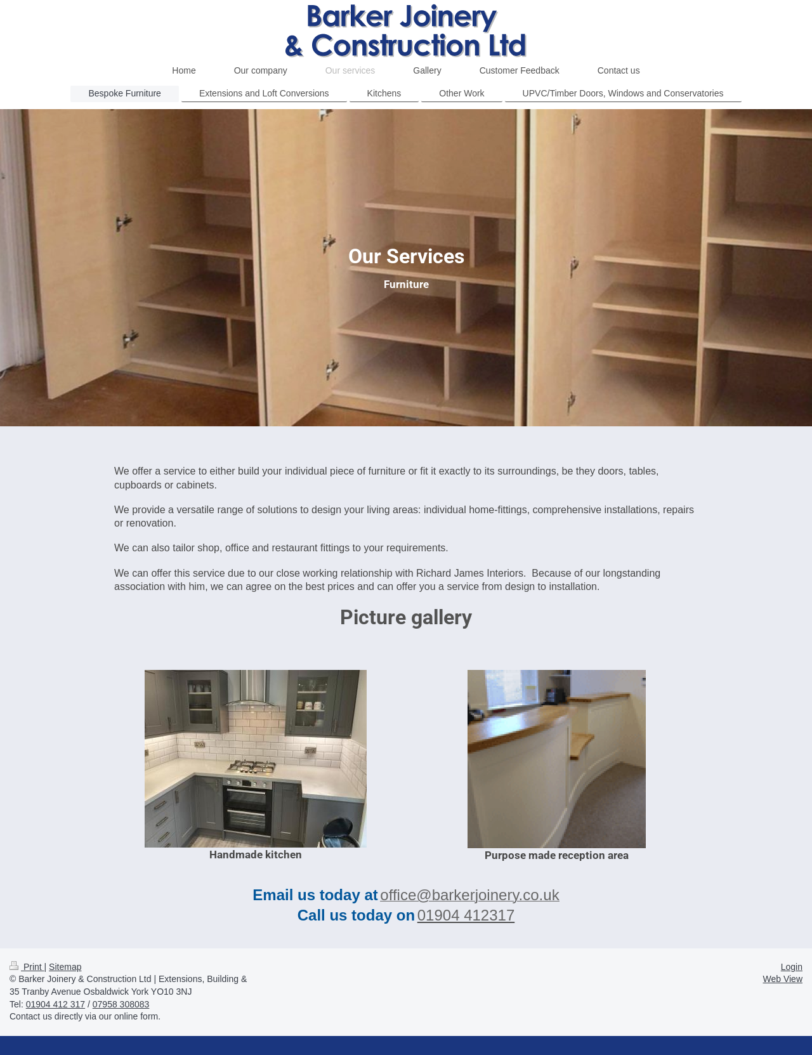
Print (27, 967)
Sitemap (65, 967)
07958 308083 (121, 1004)
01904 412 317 (55, 1004)
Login (791, 967)
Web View (782, 979)
